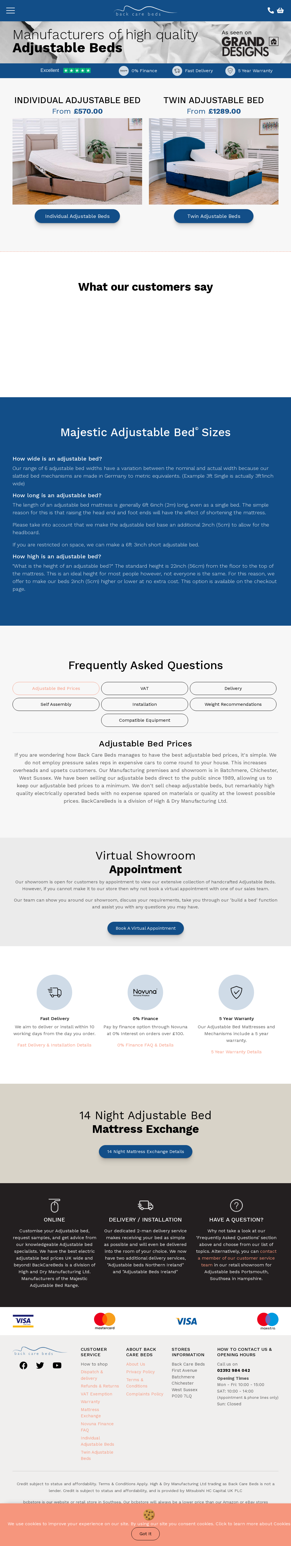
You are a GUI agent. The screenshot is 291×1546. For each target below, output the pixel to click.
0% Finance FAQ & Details (145, 1045)
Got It (145, 1533)
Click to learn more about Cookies (253, 1523)
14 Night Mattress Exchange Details (145, 1151)
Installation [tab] (144, 704)
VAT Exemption (96, 1394)
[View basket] (279, 10)
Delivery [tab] (233, 688)
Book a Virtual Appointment (146, 928)
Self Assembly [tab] (56, 704)
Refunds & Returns (100, 1386)
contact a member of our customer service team (237, 1258)
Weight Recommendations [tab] (233, 704)
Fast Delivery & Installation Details (54, 1045)
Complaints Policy (144, 1394)
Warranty (90, 1401)
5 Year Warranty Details (236, 1051)
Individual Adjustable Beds (77, 216)
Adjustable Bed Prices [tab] (56, 688)
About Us (135, 1364)
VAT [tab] (144, 688)
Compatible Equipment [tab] (144, 720)
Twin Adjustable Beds (213, 216)
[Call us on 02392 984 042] (270, 10)
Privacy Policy (140, 1371)
